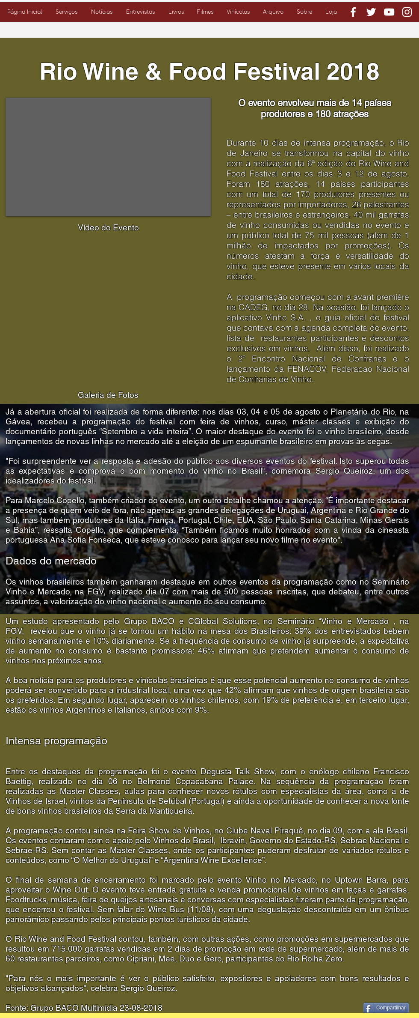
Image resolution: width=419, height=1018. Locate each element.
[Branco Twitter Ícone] (371, 12)
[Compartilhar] (386, 1008)
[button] (66, 12)
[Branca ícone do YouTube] (389, 12)
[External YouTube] (108, 157)
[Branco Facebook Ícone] (353, 12)
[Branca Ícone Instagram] (407, 12)
